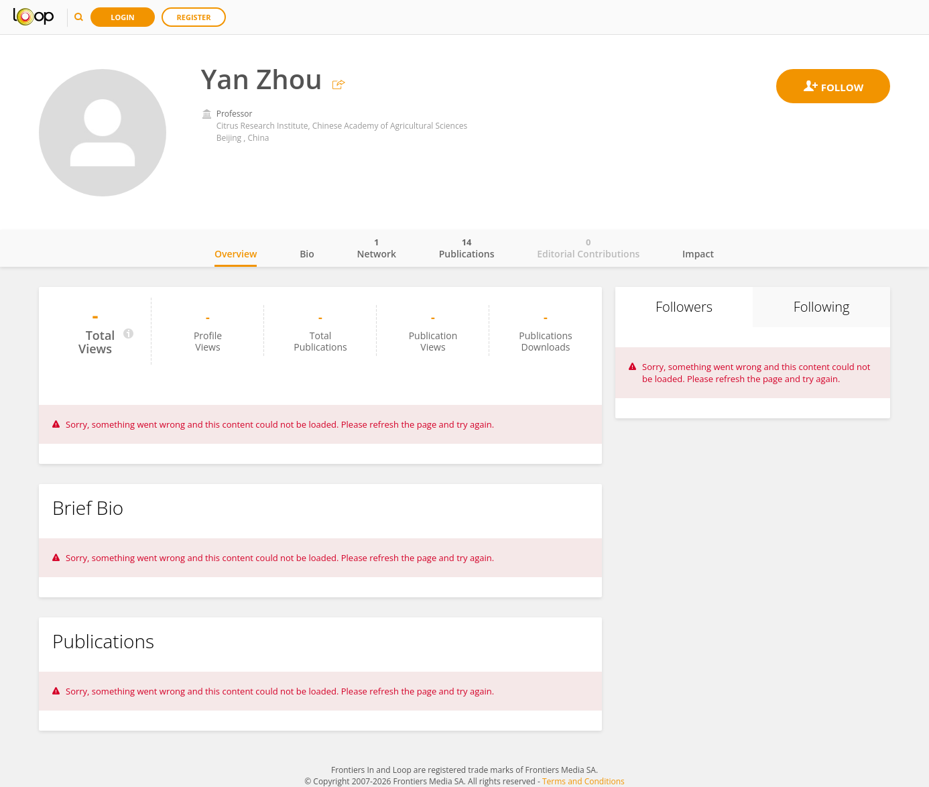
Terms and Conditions (583, 781)
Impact (698, 253)
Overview (235, 253)
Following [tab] (822, 307)
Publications (467, 248)
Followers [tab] (684, 307)
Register (194, 17)
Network (376, 248)
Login (123, 17)
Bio (307, 253)
